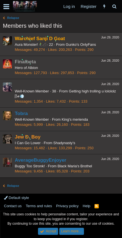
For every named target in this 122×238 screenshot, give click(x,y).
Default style (16, 198)
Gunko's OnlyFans (81, 44)
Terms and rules (39, 206)
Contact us (13, 206)
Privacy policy (67, 206)
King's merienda (75, 119)
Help (87, 206)
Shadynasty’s (64, 143)
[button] (6, 6)
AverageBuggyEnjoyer (40, 160)
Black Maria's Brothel (75, 166)
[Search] (114, 6)
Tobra (21, 113)
